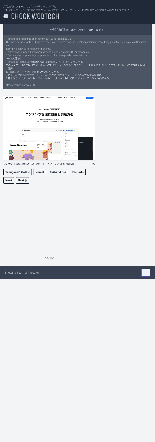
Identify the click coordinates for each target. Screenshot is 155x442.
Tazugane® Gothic (17, 172)
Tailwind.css (58, 172)
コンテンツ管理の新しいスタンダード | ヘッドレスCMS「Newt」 (39, 163)
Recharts (78, 172)
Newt (8, 180)
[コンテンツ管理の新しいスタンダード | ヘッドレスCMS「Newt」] (49, 128)
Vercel (40, 172)
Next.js (22, 180)
